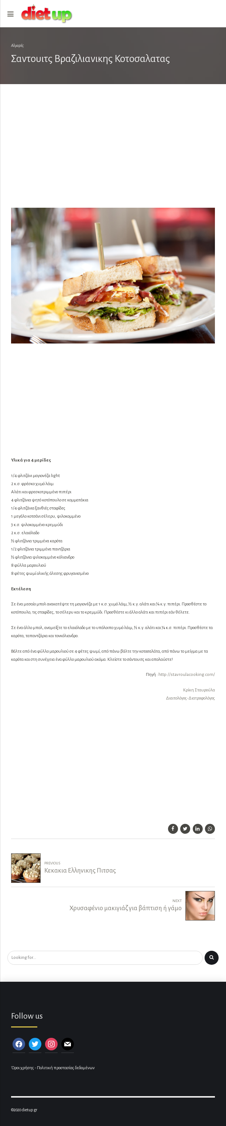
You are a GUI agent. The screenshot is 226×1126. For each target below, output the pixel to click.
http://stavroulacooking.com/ (186, 674)
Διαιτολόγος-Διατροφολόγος (190, 698)
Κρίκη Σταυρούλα (199, 690)
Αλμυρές (17, 46)
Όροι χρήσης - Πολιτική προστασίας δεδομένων (53, 1067)
